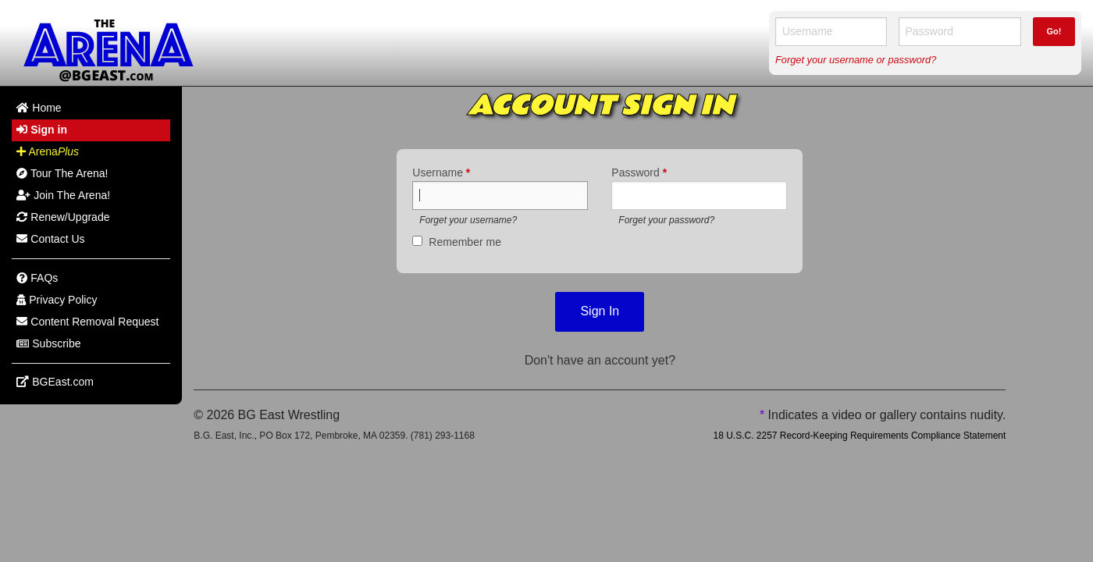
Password (639, 172)
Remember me (465, 242)
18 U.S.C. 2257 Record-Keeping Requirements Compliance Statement (859, 435)
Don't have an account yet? (600, 360)
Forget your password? (666, 220)
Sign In (599, 311)
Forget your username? (468, 220)
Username (441, 172)
